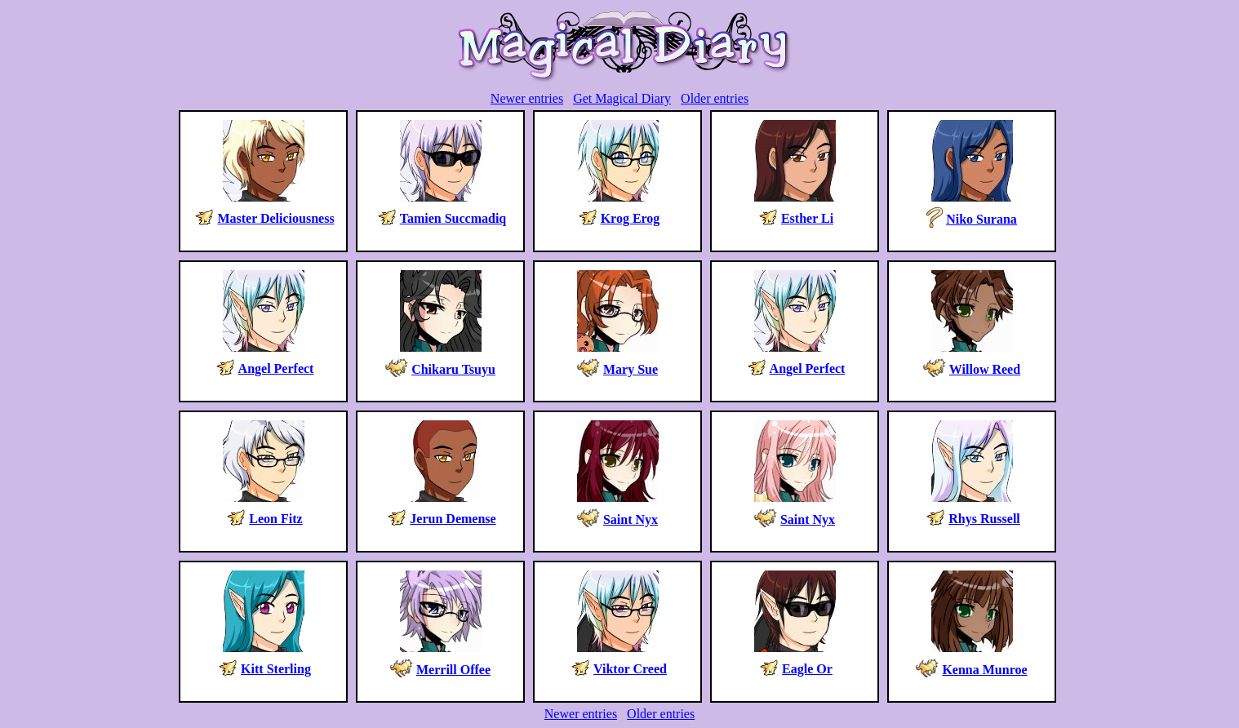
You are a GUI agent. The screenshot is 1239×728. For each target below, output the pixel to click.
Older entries (714, 98)
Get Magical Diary (622, 98)
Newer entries (527, 98)
